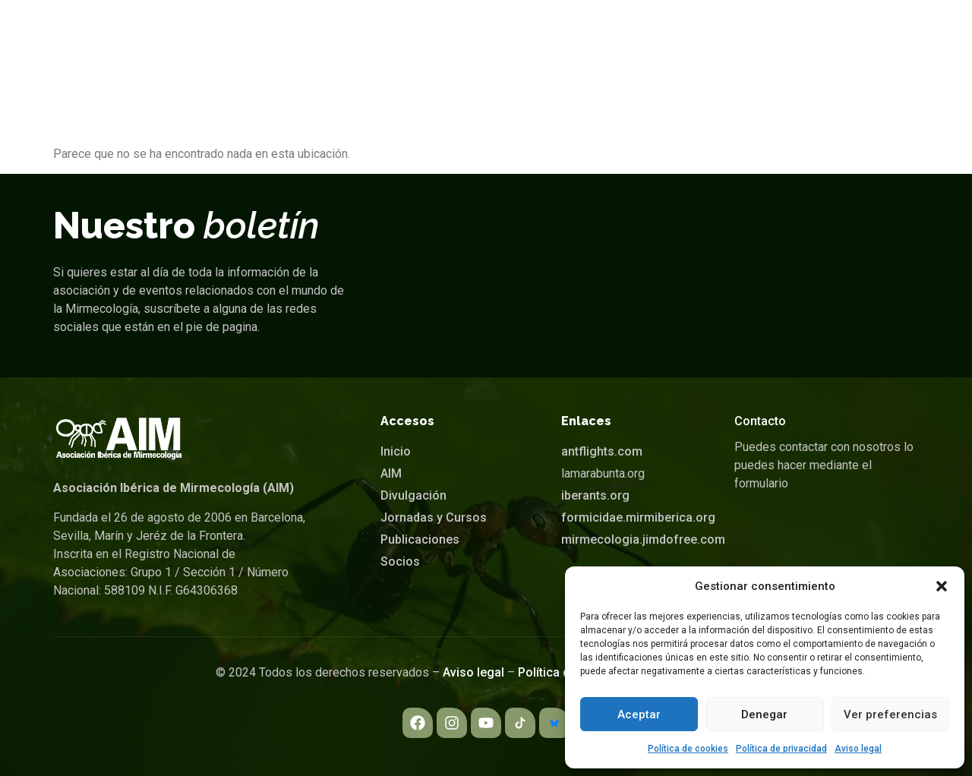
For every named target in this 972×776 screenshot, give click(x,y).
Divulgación (428, 34)
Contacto (760, 421)
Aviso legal (858, 748)
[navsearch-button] (894, 34)
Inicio (287, 34)
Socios (772, 34)
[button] (941, 586)
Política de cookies (688, 748)
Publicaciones (670, 34)
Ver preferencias (890, 714)
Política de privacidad (781, 748)
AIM (349, 34)
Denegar (764, 714)
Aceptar (639, 714)
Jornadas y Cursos (542, 34)
